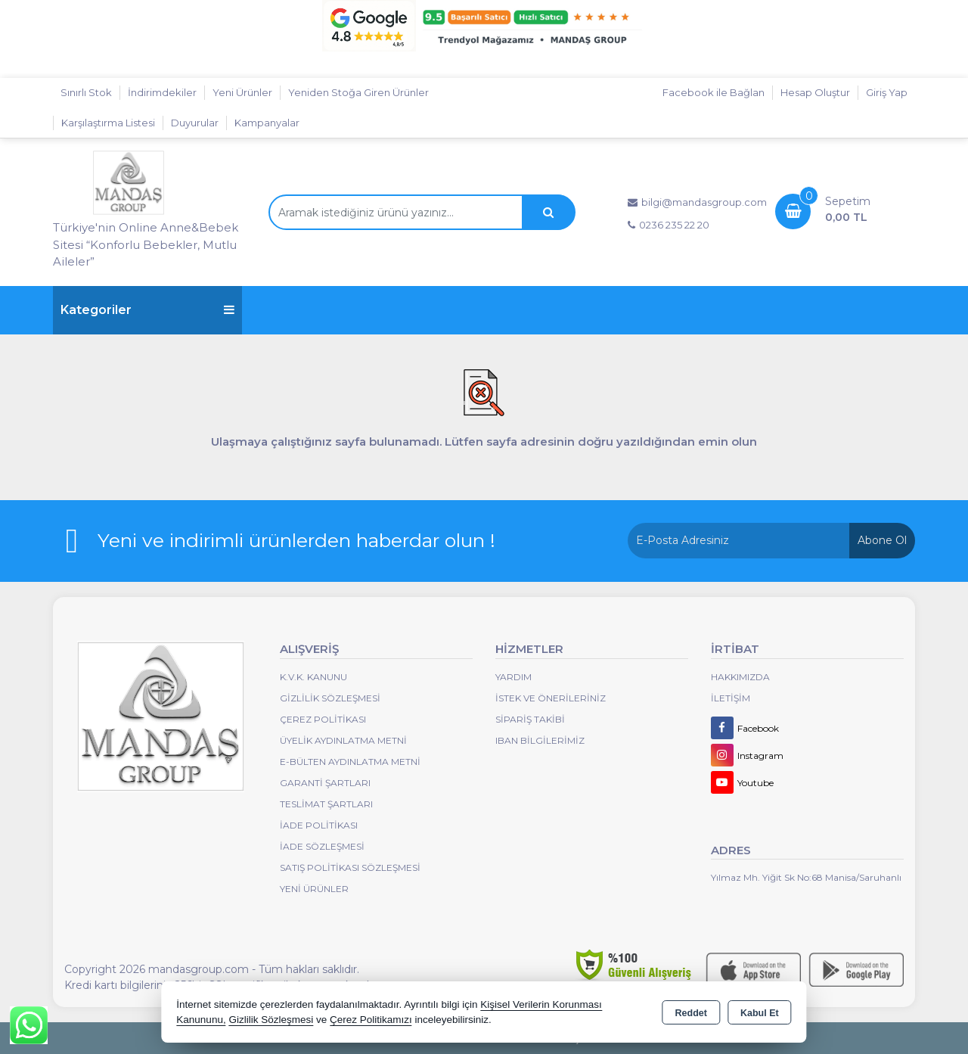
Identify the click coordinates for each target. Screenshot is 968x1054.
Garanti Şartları (325, 782)
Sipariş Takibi (530, 719)
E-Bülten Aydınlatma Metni (350, 761)
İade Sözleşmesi (322, 846)
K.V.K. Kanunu (313, 676)
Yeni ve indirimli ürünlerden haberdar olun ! (296, 540)
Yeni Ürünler (314, 888)
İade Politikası (319, 825)
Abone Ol (882, 540)
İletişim (730, 698)
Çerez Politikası (323, 719)
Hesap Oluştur (815, 92)
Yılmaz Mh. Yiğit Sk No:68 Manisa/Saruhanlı (806, 877)
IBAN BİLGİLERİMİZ (540, 740)
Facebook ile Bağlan (713, 92)
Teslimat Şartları (326, 804)
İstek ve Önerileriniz (550, 698)
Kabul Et (759, 1013)
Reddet (691, 1013)
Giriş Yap (887, 92)
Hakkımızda (740, 676)
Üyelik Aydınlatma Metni (343, 740)
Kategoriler (147, 310)
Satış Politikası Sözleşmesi (350, 867)
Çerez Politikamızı (371, 1019)
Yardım (513, 676)
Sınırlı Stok (86, 92)
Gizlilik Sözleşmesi (330, 698)
